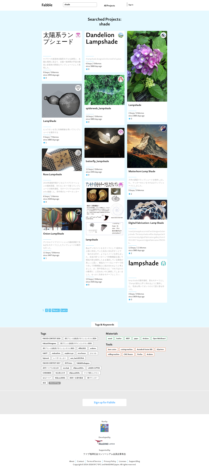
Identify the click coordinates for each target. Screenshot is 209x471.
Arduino (146, 338)
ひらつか (93, 353)
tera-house (82, 353)
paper (136, 338)
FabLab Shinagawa (49, 343)
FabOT (45, 353)
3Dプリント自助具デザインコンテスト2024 (80, 338)
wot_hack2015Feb (77, 358)
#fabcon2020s (60, 378)
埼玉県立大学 (60, 373)
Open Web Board (159, 338)
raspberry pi (69, 353)
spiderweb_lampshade (98, 108)
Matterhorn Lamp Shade (141, 171)
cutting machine (127, 349)
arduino (93, 348)
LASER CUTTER (94, 368)
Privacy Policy (110, 461)
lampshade (92, 240)
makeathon (56, 353)
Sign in (130, 5)
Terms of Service (94, 461)
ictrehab (66, 368)
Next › (56, 310)
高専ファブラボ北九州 (51, 368)
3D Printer (68, 363)
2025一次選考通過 (76, 378)
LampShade (49, 121)
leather (119, 338)
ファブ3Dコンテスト (91, 373)
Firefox (139, 354)
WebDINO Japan (112, 465)
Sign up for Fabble (104, 402)
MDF (128, 338)
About (71, 461)
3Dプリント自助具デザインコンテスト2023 (58, 348)
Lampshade (134, 105)
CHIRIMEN (47, 373)
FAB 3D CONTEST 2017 (51, 363)
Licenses (122, 461)
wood (110, 338)
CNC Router (128, 354)
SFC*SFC (97, 465)
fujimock (46, 358)
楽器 (44, 383)
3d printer (160, 349)
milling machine (113, 354)
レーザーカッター (59, 358)
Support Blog (134, 461)
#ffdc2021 (82, 348)
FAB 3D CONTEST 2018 (51, 338)
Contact (80, 461)
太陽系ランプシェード (58, 38)
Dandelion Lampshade (102, 38)
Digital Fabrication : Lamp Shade (146, 223)
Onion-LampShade (53, 234)
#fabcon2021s (78, 368)
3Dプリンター (92, 378)
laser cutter (112, 349)
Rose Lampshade (52, 174)
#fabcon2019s (74, 373)
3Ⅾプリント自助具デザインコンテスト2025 (76, 343)
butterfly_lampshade (97, 161)
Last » (64, 310)
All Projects (109, 6)
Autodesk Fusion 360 (144, 349)
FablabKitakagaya (83, 363)
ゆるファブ (47, 378)
